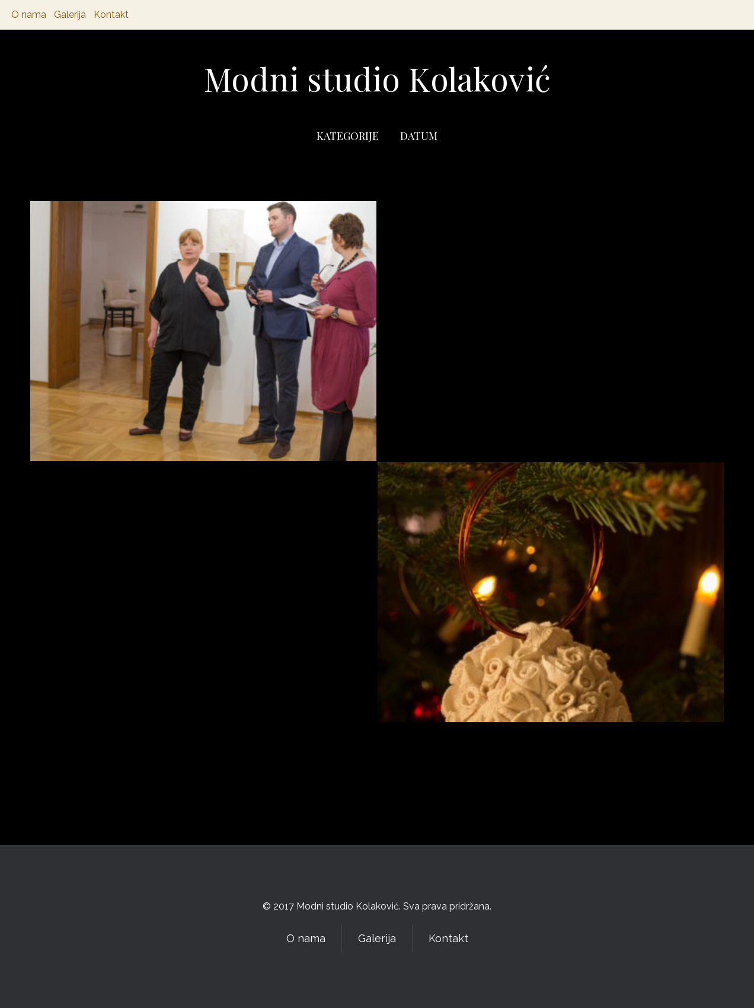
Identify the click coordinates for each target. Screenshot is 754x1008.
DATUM (418, 136)
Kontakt (111, 14)
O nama (28, 14)
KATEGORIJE (348, 136)
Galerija (70, 14)
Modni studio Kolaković (377, 78)
